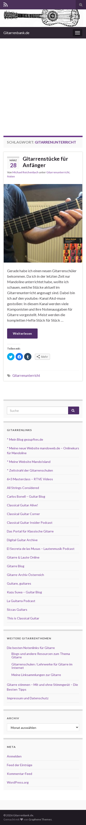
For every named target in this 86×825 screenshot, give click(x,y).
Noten (11, 176)
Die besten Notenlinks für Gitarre (31, 648)
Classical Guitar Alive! (22, 505)
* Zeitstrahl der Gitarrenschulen (30, 470)
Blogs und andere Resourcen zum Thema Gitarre (40, 655)
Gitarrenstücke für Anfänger (45, 161)
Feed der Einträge (19, 765)
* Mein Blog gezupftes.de (25, 439)
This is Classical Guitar (23, 618)
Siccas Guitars (17, 609)
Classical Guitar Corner (23, 514)
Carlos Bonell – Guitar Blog (26, 496)
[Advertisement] (43, 84)
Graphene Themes (40, 819)
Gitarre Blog (15, 566)
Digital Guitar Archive (22, 540)
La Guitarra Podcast (21, 601)
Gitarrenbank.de (16, 32)
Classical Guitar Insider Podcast (30, 522)
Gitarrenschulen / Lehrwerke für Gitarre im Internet (41, 666)
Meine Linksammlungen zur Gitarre (36, 675)
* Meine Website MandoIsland (28, 462)
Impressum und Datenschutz (27, 698)
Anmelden (14, 756)
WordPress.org (18, 782)
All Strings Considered (23, 488)
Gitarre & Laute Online (23, 557)
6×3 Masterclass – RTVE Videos (30, 479)
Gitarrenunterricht (57, 172)
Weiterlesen (22, 333)
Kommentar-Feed (19, 774)
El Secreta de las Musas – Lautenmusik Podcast (41, 549)
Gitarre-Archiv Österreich (25, 575)
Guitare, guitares (19, 583)
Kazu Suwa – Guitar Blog (24, 592)
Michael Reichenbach (25, 172)
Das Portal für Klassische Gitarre (30, 531)
